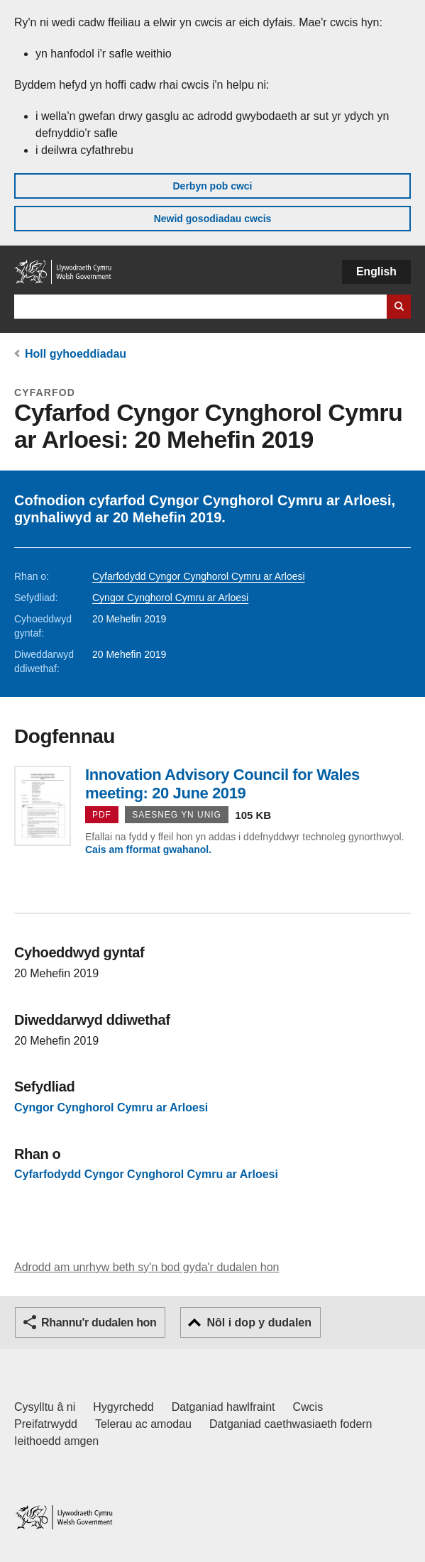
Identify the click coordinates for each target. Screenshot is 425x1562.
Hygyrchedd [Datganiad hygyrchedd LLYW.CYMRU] (123, 1407)
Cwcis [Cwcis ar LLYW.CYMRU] (308, 1407)
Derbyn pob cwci (212, 186)
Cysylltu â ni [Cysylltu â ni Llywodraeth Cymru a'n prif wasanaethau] (44, 1407)
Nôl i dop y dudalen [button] (258, 1322)
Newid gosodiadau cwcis (213, 218)
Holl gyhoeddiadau (75, 354)
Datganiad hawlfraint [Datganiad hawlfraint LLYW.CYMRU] (223, 1407)
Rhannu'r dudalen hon (98, 1322)
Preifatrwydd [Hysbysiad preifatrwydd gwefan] (45, 1424)
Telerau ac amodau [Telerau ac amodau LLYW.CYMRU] (143, 1424)
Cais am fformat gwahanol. (148, 849)
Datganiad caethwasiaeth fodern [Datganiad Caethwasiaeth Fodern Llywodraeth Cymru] (290, 1424)
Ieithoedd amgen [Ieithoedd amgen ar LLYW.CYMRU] (56, 1441)
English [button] (376, 271)
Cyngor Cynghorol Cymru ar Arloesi (170, 597)
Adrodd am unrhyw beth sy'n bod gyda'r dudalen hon (146, 1267)
